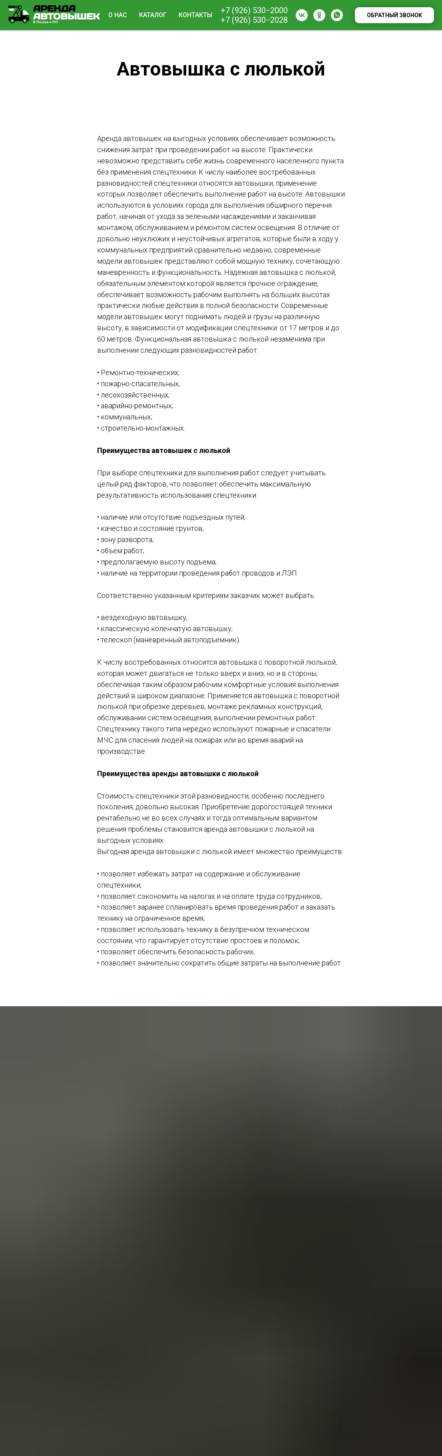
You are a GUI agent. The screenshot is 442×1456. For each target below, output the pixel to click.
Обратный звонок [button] (394, 15)
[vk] (302, 15)
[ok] (319, 15)
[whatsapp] (337, 15)
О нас (117, 15)
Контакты (195, 15)
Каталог (153, 15)
